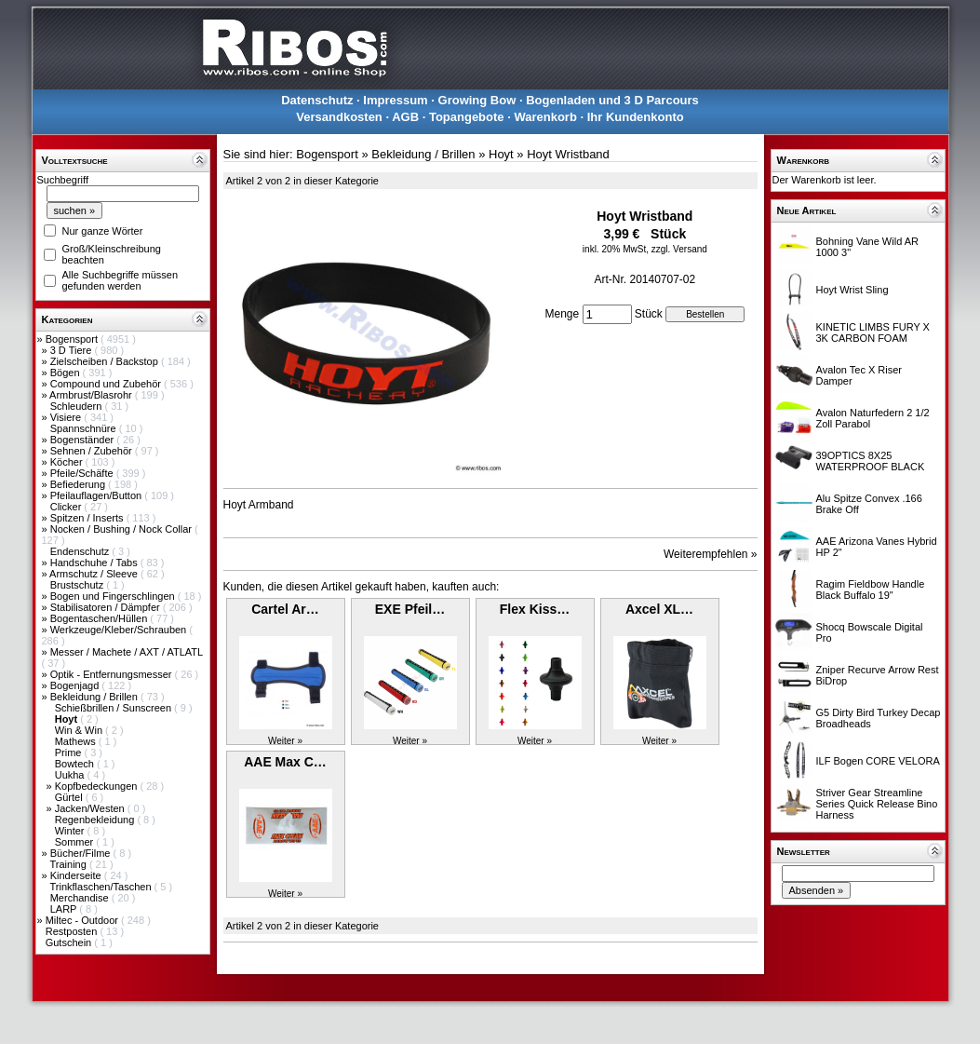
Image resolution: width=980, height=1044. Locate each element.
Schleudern (77, 406)
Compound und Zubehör (107, 383)
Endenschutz (81, 551)
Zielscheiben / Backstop (105, 361)
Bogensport (73, 339)
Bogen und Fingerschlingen (114, 596)
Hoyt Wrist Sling (852, 289)
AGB (405, 117)
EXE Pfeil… (410, 609)
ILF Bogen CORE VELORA (878, 760)
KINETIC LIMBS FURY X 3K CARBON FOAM (873, 332)
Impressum (395, 100)
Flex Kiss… (535, 609)
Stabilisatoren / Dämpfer (106, 607)
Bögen (66, 372)
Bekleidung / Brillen (95, 696)
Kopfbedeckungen (98, 786)
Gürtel (70, 797)
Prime (70, 752)
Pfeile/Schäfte (83, 473)
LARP (65, 909)
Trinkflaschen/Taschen (101, 886)
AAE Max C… (285, 761)
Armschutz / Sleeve (95, 573)
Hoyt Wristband (568, 154)
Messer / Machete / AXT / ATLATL (126, 652)
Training (68, 864)
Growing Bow (477, 100)
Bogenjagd (76, 685)
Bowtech (76, 763)
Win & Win (80, 730)
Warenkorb (545, 117)
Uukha (71, 774)
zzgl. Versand (679, 249)
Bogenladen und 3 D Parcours (612, 100)
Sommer (76, 841)
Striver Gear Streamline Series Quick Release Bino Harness (877, 803)
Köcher (68, 462)
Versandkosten (339, 117)
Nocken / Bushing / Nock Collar (122, 529)
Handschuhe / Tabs (95, 562)
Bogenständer (83, 439)
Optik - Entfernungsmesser (112, 674)
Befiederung (79, 484)
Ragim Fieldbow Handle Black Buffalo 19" (870, 589)
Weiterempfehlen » (711, 554)
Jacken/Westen (91, 808)
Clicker (67, 506)
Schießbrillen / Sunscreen (114, 707)
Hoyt (501, 154)
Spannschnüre (84, 428)
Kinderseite (77, 875)
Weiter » (285, 741)
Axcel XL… (659, 609)
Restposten (73, 931)
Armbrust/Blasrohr (92, 394)
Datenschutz (317, 100)
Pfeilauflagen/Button (97, 495)
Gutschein (70, 942)
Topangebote (466, 117)
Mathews (77, 741)
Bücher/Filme (82, 853)
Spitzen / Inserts (88, 517)
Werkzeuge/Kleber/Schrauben (120, 629)
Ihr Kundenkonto (635, 117)
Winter (71, 830)
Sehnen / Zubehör (92, 450)
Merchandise (81, 897)
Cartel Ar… (285, 609)
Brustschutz (78, 584)
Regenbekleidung (96, 819)
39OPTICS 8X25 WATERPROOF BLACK (870, 461)
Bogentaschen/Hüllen (100, 618)
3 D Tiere (72, 350)
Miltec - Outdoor (83, 920)
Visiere (67, 417)
